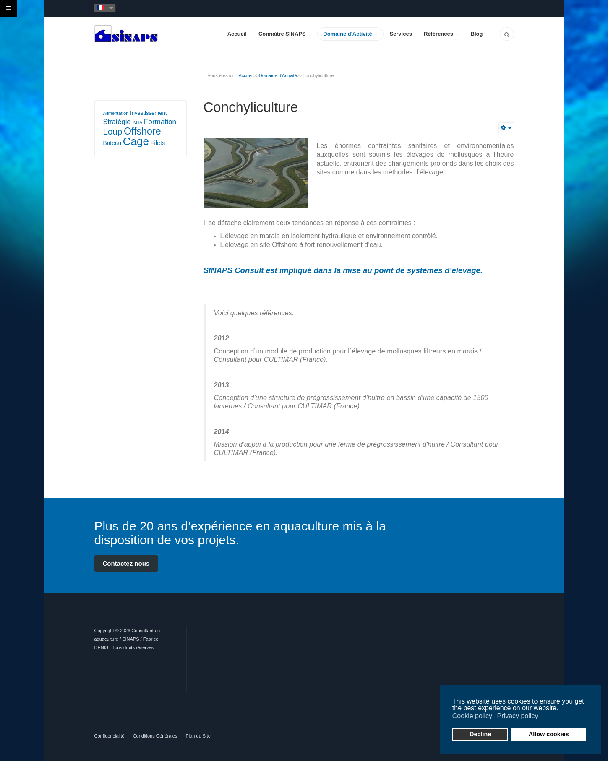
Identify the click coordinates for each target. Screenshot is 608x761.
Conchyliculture (251, 107)
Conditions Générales (155, 735)
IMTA (137, 122)
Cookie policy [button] (472, 715)
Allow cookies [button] (549, 734)
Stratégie (117, 121)
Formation (160, 121)
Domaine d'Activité (350, 34)
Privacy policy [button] (517, 715)
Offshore (142, 131)
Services (400, 34)
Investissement (148, 113)
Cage (136, 141)
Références (441, 34)
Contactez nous (126, 563)
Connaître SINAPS (284, 34)
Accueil (237, 34)
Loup (113, 131)
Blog (477, 34)
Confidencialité (109, 735)
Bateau (112, 143)
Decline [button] (480, 734)
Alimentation (116, 113)
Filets (158, 143)
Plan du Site (197, 735)
